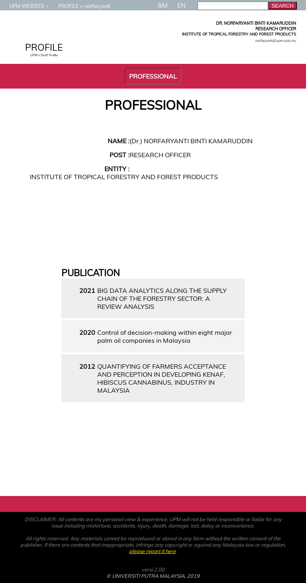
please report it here (152, 551)
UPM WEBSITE (23, 6)
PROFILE (64, 6)
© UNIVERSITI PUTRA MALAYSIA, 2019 (153, 576)
